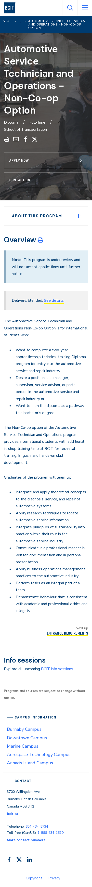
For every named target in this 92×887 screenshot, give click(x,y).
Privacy (54, 878)
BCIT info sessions (57, 669)
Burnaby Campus (24, 729)
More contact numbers (26, 840)
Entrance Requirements (67, 633)
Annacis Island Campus (30, 763)
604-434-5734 (37, 826)
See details (54, 300)
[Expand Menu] (78, 215)
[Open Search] (70, 8)
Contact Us (19, 180)
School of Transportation (25, 129)
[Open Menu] (84, 8)
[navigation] (12, 7)
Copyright (34, 878)
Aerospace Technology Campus (38, 754)
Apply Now (19, 160)
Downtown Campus (27, 738)
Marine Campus (22, 746)
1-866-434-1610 (51, 832)
